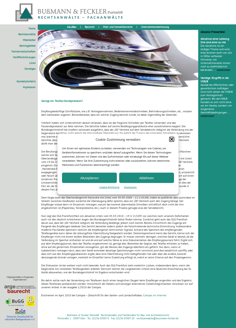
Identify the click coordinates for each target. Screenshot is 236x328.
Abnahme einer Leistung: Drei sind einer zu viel (215, 40)
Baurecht (89, 27)
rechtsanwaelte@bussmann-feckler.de (157, 318)
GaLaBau (71, 27)
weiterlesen (223, 70)
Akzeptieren (89, 178)
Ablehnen (146, 178)
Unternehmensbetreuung (155, 27)
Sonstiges (29, 68)
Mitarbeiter (29, 40)
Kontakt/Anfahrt (26, 81)
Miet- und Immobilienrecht (118, 27)
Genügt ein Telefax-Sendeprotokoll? (62, 101)
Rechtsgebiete (27, 45)
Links (32, 63)
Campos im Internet (154, 295)
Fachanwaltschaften (23, 51)
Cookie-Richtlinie (109, 187)
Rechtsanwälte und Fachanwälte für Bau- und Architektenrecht (135, 315)
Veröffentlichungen (24, 57)
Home (32, 28)
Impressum (130, 187)
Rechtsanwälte (26, 34)
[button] (171, 139)
